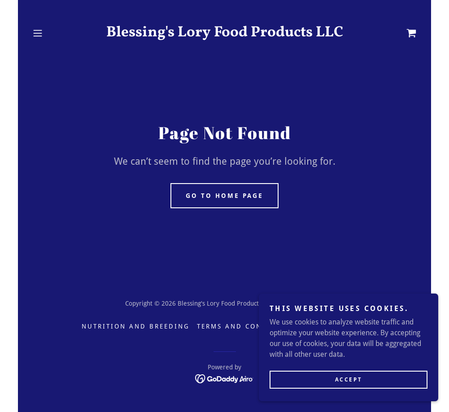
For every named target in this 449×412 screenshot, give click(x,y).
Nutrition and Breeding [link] (136, 326)
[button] (58, 33)
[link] (224, 34)
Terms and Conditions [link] (246, 326)
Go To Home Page (224, 195)
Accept (348, 380)
